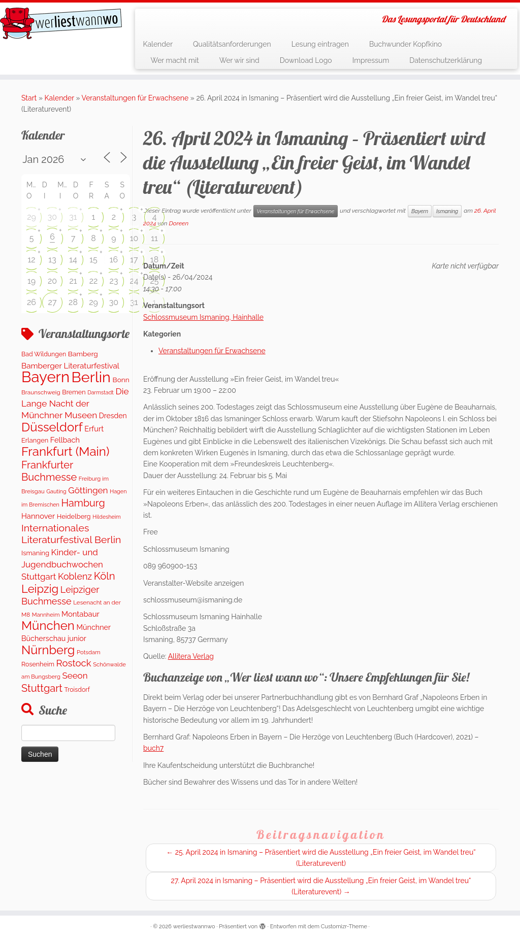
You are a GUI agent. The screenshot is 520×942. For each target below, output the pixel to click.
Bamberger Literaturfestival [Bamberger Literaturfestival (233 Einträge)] (70, 366)
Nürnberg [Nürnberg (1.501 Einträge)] (48, 650)
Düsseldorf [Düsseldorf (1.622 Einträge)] (52, 427)
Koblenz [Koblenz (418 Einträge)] (75, 576)
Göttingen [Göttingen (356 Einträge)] (88, 490)
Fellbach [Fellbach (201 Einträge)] (65, 439)
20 (52, 281)
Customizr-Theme (344, 926)
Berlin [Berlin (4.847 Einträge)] (91, 377)
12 (31, 259)
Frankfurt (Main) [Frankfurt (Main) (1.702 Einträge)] (65, 451)
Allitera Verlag (191, 656)
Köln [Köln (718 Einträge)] (104, 576)
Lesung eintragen (320, 44)
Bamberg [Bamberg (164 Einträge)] (83, 354)
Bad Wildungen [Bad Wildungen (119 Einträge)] (43, 354)
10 (134, 238)
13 (52, 259)
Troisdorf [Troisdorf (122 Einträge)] (77, 689)
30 (52, 217)
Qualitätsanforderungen (232, 44)
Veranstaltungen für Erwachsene (135, 98)
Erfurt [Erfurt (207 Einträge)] (94, 428)
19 (31, 281)
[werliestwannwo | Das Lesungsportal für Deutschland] (61, 23)
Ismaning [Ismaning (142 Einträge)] (35, 553)
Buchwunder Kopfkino (405, 44)
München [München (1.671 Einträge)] (48, 625)
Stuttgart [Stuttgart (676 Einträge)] (41, 688)
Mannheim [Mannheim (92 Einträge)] (46, 614)
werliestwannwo (194, 926)
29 (31, 217)
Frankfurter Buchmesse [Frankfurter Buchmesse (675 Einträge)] (49, 471)
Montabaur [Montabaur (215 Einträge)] (80, 614)
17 (134, 259)
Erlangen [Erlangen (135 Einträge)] (34, 440)
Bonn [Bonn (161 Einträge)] (121, 380)
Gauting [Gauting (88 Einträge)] (56, 491)
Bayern (419, 211)
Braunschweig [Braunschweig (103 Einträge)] (40, 392)
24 (133, 281)
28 (73, 302)
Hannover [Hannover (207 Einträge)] (38, 516)
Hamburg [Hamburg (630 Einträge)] (83, 503)
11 (154, 238)
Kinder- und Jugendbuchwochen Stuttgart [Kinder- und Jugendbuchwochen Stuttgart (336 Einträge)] (62, 564)
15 (93, 259)
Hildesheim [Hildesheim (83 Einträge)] (106, 517)
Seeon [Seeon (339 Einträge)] (74, 675)
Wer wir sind (239, 60)
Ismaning (447, 211)
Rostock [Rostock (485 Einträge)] (73, 663)
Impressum (370, 60)
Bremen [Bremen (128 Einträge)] (73, 392)
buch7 (153, 748)
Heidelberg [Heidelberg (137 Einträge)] (74, 516)
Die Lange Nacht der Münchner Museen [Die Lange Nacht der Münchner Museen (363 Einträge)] (75, 403)
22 (93, 281)
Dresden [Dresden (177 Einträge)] (113, 416)
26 (31, 302)
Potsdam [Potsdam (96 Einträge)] (89, 652)
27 (52, 302)
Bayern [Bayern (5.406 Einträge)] (45, 377)
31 (73, 217)
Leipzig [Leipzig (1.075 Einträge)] (39, 588)
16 (114, 259)
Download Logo (306, 60)
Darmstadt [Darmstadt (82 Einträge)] (100, 392)
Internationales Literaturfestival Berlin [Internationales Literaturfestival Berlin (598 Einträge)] (71, 534)
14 (73, 259)
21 (73, 281)
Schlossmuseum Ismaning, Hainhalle (203, 317)
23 (114, 281)
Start (29, 98)
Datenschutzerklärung (445, 60)
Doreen (179, 223)
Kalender (158, 44)
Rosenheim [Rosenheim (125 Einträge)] (37, 664)
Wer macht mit (174, 60)
